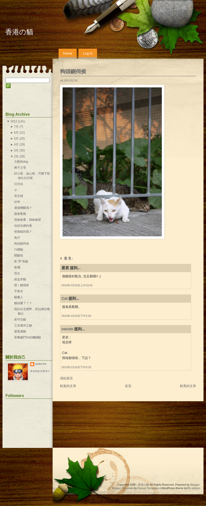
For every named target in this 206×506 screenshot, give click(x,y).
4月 (16, 144)
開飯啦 (18, 255)
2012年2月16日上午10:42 (77, 285)
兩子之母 (20, 167)
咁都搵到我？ (23, 231)
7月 (16, 126)
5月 (16, 138)
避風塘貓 (20, 331)
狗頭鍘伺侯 (73, 71)
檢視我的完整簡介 (40, 371)
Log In (88, 53)
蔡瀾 (17, 267)
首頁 (128, 386)
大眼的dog (21, 161)
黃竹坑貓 (20, 319)
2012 (13, 121)
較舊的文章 (188, 386)
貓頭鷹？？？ (23, 303)
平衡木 (18, 291)
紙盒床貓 (20, 279)
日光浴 (18, 184)
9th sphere (193, 488)
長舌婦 (18, 196)
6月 (16, 132)
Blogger (195, 484)
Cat (65, 298)
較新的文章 (68, 386)
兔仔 (17, 237)
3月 (16, 150)
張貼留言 (66, 378)
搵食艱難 (20, 214)
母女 (17, 273)
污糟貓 (18, 249)
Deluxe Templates (148, 488)
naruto (67, 329)
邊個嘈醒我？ (23, 208)
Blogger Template (122, 488)
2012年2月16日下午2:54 (76, 315)
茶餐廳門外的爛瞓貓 (27, 337)
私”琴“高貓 (21, 261)
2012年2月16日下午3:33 (76, 367)
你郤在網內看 (23, 225)
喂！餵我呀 (21, 285)
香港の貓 (19, 32)
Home (67, 53)
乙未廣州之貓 (23, 325)
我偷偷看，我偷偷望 (27, 219)
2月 (16, 156)
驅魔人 (18, 297)
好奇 (17, 202)
